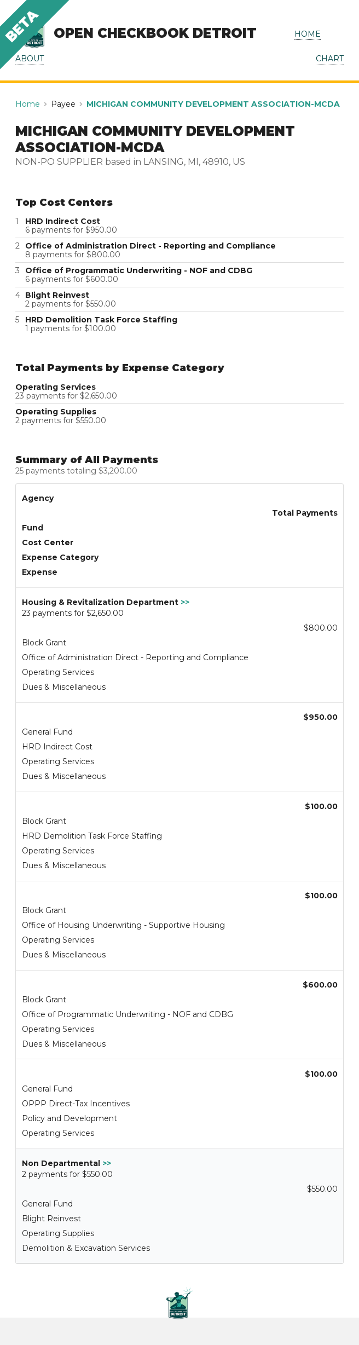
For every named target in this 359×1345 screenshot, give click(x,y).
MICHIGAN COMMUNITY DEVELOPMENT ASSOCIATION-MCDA (213, 104)
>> (185, 602)
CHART (330, 59)
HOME (307, 34)
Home (27, 104)
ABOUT (29, 59)
